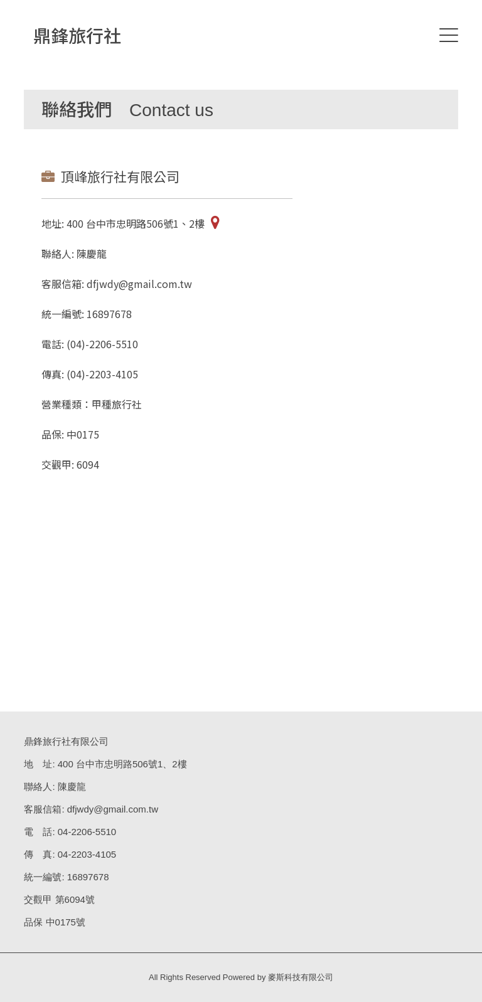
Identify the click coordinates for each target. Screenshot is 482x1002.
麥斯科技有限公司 (300, 977)
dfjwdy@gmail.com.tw (112, 809)
